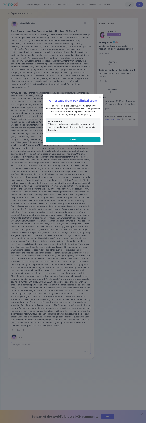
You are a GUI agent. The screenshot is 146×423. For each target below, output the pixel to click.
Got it (73, 139)
